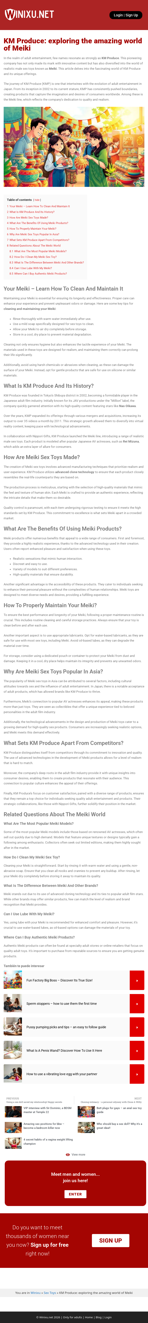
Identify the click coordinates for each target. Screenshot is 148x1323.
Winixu (36, 1293)
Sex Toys (50, 1293)
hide (37, 200)
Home (89, 1317)
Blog (99, 1317)
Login (108, 1317)
